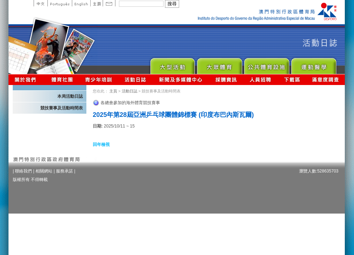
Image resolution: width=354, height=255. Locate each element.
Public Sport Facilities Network (266, 64)
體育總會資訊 (62, 79)
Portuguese (59, 3)
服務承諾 (64, 171)
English (81, 3)
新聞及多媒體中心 (181, 79)
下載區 (292, 79)
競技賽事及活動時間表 (61, 108)
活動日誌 (136, 79)
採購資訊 (226, 79)
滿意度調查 (326, 79)
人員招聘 (260, 79)
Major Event (172, 64)
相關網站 (43, 171)
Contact (109, 3)
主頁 (96, 3)
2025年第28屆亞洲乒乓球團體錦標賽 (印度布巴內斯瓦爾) (173, 114)
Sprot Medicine (313, 64)
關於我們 (27, 79)
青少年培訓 (98, 79)
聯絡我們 (23, 171)
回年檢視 (101, 144)
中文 (40, 3)
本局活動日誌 (70, 96)
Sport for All (219, 64)
